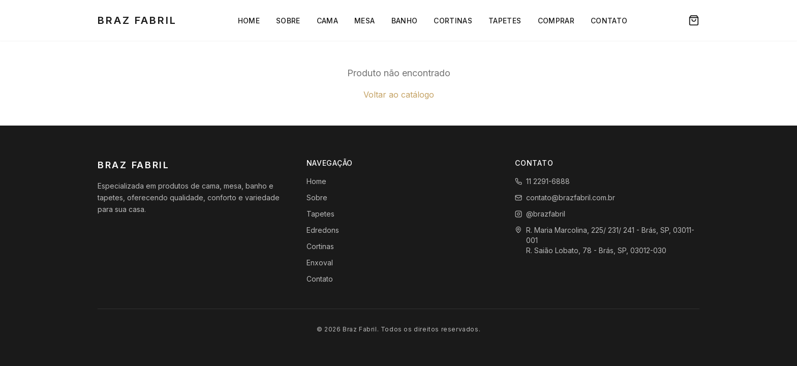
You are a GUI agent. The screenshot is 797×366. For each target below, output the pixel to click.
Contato (609, 20)
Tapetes (504, 20)
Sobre (288, 20)
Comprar (556, 20)
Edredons (322, 230)
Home (249, 20)
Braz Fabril (137, 20)
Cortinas (453, 20)
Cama (327, 20)
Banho (404, 20)
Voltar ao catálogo (398, 94)
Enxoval (319, 262)
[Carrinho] (693, 20)
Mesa (364, 20)
